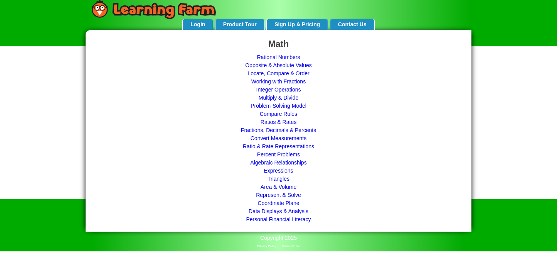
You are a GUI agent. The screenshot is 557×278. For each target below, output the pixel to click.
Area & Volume (278, 187)
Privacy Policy (266, 246)
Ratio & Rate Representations (278, 146)
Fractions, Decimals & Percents (278, 130)
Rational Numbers (278, 57)
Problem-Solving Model (278, 106)
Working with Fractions (278, 81)
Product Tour (240, 24)
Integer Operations (278, 89)
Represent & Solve (278, 195)
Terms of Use (291, 246)
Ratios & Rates (278, 122)
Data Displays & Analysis (278, 211)
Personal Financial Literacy (278, 219)
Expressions (278, 171)
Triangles (278, 179)
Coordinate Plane (278, 203)
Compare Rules (278, 114)
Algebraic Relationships (278, 162)
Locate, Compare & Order (278, 73)
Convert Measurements (279, 138)
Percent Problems (278, 154)
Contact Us (352, 24)
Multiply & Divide (278, 98)
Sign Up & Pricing (297, 24)
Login (197, 24)
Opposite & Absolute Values (278, 65)
